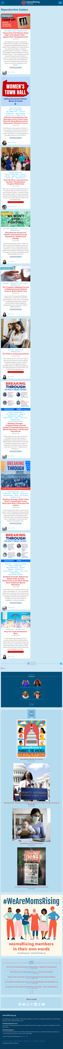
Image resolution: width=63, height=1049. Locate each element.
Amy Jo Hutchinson (29, 973)
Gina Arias (12, 261)
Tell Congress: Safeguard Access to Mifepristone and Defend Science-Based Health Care (15, 289)
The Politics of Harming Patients (15, 354)
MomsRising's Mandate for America (31, 759)
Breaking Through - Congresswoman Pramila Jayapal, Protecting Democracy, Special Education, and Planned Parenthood (16, 427)
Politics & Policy (10, 115)
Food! (22, 491)
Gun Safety (23, 174)
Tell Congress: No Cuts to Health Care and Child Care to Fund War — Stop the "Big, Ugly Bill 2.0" (31, 987)
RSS (4, 668)
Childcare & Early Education (15, 108)
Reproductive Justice (22, 30)
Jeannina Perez (28, 983)
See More (31, 704)
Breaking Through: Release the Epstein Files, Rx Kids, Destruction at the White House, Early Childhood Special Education (16, 581)
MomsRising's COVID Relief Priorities (31, 843)
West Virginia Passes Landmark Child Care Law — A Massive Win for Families (31, 972)
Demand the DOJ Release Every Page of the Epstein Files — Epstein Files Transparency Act (15, 35)
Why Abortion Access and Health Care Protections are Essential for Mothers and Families (15, 235)
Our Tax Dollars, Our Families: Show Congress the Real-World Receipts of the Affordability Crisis (31, 982)
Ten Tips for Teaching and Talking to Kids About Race (31, 887)
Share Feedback (18, 1041)
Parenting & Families (20, 113)
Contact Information (8, 1041)
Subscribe (42, 1041)
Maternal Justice (23, 176)
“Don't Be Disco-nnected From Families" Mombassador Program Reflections (15, 182)
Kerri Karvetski (13, 142)
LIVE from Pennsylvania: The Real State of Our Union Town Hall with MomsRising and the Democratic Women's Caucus (15, 120)
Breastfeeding (8, 564)
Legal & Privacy (27, 1041)
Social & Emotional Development (15, 421)
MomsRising (12, 72)
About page (25, 1036)
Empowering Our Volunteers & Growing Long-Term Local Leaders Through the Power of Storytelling (31, 803)
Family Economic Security (10, 30)
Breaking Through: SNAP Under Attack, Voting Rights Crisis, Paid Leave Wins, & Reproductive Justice (15, 502)
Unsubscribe (35, 1041)
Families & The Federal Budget (15, 109)
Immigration (14, 176)
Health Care (22, 111)
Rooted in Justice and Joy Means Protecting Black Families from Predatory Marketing (31, 977)
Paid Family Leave (10, 113)
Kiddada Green (29, 978)
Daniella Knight (13, 206)
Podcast (16, 417)
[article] (15, 44)
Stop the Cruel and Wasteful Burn (15, 633)
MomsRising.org (31, 2)
